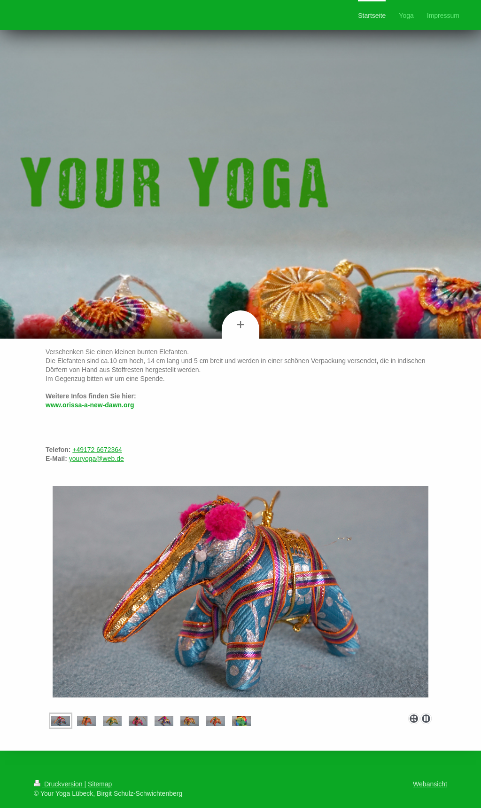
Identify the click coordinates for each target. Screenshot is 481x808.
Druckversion (59, 784)
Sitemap (100, 784)
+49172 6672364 (97, 449)
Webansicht (430, 784)
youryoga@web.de (96, 458)
